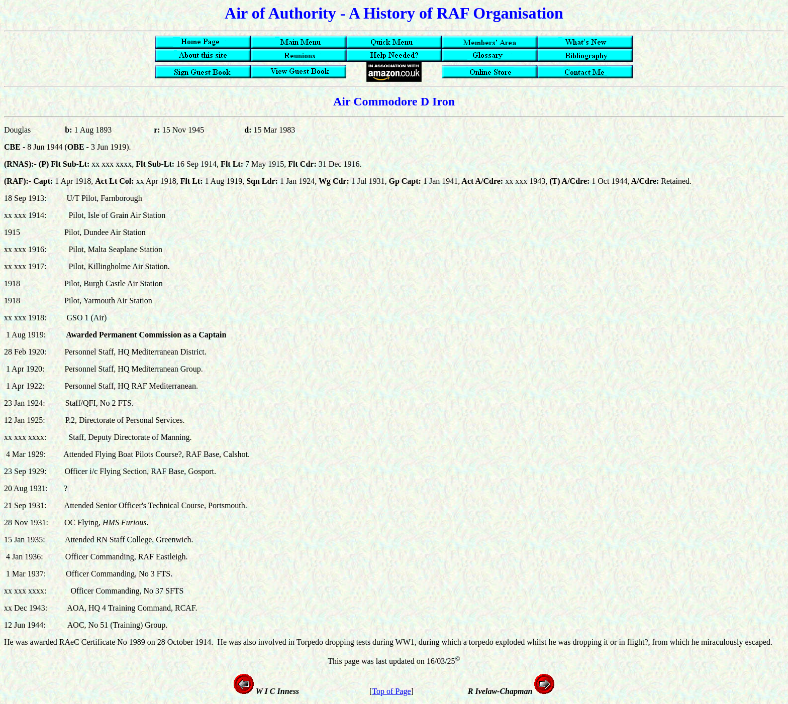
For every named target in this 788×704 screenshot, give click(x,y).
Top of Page (391, 691)
